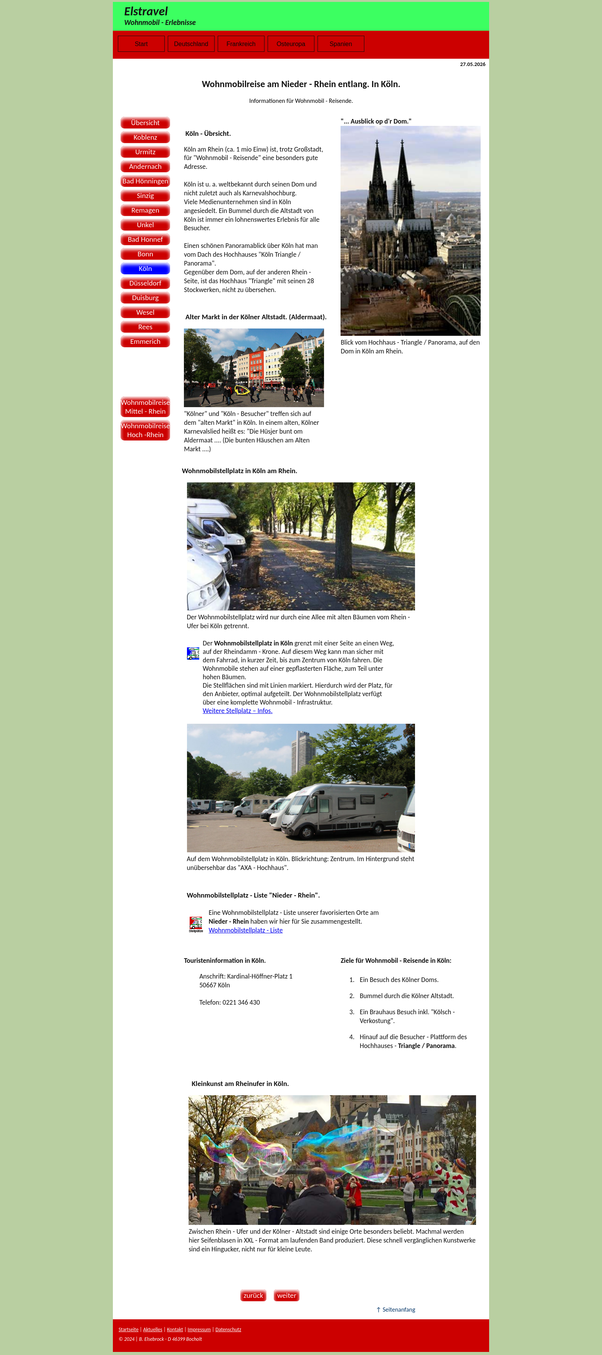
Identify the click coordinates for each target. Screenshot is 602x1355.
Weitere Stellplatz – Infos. (238, 710)
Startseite (129, 1329)
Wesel (145, 312)
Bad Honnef (145, 239)
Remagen (145, 210)
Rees (145, 326)
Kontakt (175, 1329)
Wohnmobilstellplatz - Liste (246, 930)
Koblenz (145, 137)
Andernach (145, 166)
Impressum (199, 1329)
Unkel (145, 224)
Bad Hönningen (145, 181)
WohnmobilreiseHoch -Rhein (145, 430)
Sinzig (145, 195)
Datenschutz (228, 1329)
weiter (285, 1295)
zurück (251, 1295)
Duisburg (145, 297)
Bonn (145, 253)
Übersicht (145, 122)
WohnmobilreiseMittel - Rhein (145, 407)
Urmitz (145, 151)
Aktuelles (152, 1329)
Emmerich (145, 341)
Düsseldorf (145, 283)
